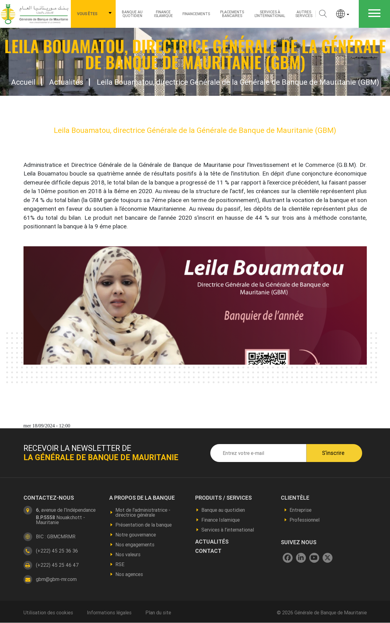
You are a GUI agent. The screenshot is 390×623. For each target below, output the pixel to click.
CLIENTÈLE (295, 498)
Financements (196, 13)
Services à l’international (270, 14)
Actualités (66, 82)
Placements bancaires (232, 14)
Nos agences (129, 574)
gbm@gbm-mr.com (56, 579)
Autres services (303, 14)
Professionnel (304, 519)
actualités (212, 542)
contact (208, 551)
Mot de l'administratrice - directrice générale (142, 512)
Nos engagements (134, 544)
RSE (119, 564)
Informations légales (109, 612)
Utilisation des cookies (48, 612)
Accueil (23, 82)
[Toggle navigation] (374, 14)
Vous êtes (87, 13)
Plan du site (158, 612)
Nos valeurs (127, 554)
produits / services (223, 498)
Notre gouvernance (135, 534)
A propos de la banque (142, 498)
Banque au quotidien (132, 14)
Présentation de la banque (143, 524)
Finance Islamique (163, 14)
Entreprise (300, 509)
